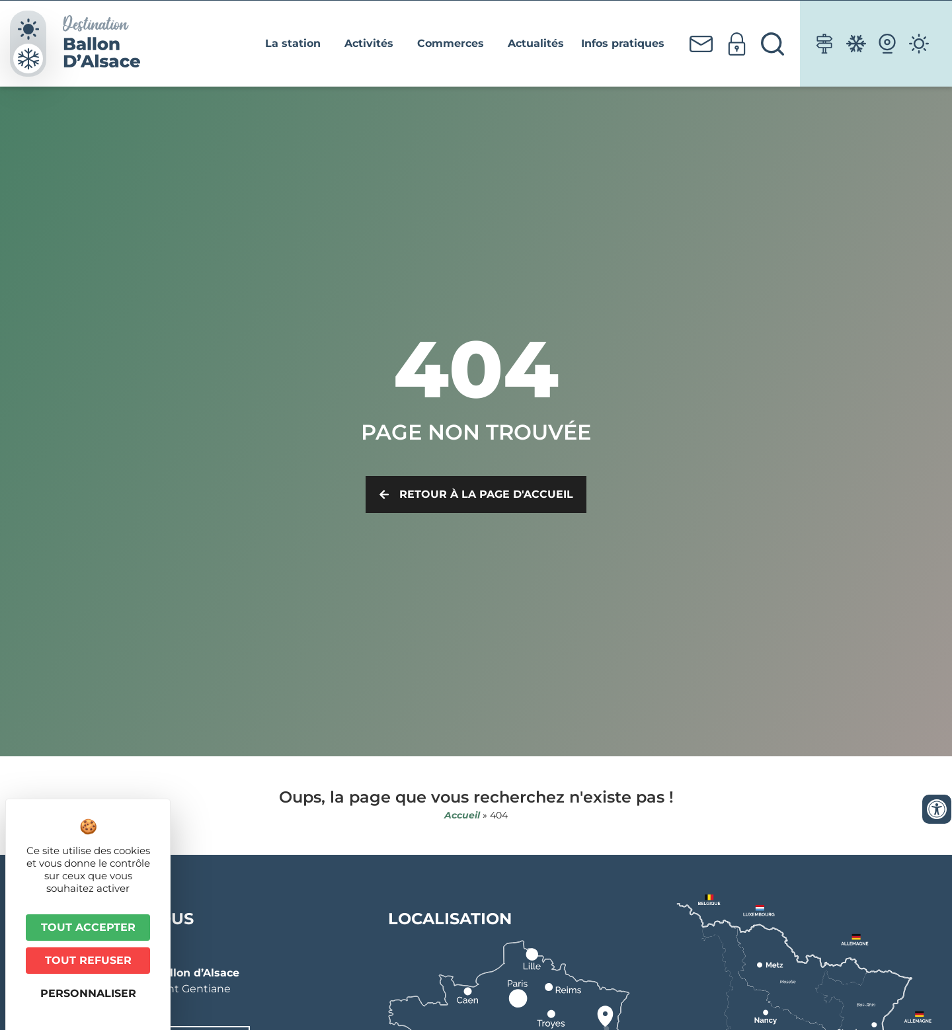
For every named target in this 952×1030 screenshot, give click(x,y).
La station (296, 43)
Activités (372, 43)
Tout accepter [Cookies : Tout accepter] (88, 927)
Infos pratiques (626, 43)
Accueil (462, 815)
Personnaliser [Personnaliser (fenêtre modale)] (88, 993)
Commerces (454, 43)
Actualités (536, 43)
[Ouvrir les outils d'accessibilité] (936, 809)
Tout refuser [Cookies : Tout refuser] (88, 960)
